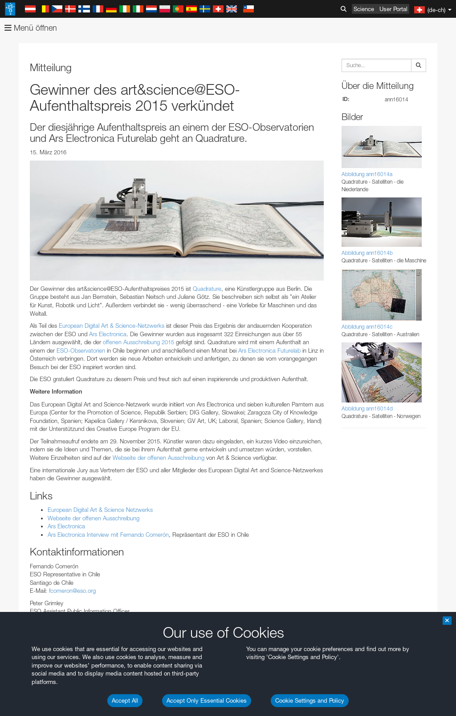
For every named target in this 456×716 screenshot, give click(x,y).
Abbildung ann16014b (367, 252)
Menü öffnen (30, 27)
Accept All (125, 700)
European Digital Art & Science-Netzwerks (111, 325)
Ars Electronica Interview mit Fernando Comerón (108, 534)
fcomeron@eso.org (72, 590)
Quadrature (207, 288)
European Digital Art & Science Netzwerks (100, 509)
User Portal (393, 8)
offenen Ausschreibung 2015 (138, 342)
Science (364, 8)
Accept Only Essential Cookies (207, 700)
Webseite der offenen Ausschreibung (158, 457)
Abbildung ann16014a (367, 174)
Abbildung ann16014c (367, 326)
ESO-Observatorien (81, 350)
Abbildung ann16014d (367, 408)
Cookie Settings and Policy (309, 700)
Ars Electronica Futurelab (269, 350)
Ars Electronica (107, 334)
